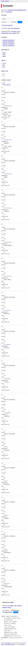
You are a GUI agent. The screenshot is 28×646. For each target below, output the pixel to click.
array (15, 605)
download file (14, 610)
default (11, 605)
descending (13, 22)
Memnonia (6, 583)
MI (3, 65)
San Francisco (7, 105)
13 (4, 498)
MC (4, 67)
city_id (18, 31)
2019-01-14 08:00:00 (8, 40)
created (14, 33)
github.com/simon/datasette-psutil (17, 10)
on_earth (13, 31)
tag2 (4, 54)
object (9, 607)
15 (4, 567)
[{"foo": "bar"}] (6, 84)
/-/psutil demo (8, 11)
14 (4, 532)
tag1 (4, 52)
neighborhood (5, 33)
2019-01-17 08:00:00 (8, 43)
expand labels (7, 612)
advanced (16, 28)
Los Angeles (7, 310)
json (9, 28)
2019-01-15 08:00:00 (8, 42)
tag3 (4, 56)
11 (4, 430)
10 (4, 396)
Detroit (5, 446)
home (2, 1)
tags (10, 33)
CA (3, 63)
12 (4, 464)
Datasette (8, 642)
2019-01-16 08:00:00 (8, 45)
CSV (12, 28)
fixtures (7, 1)
